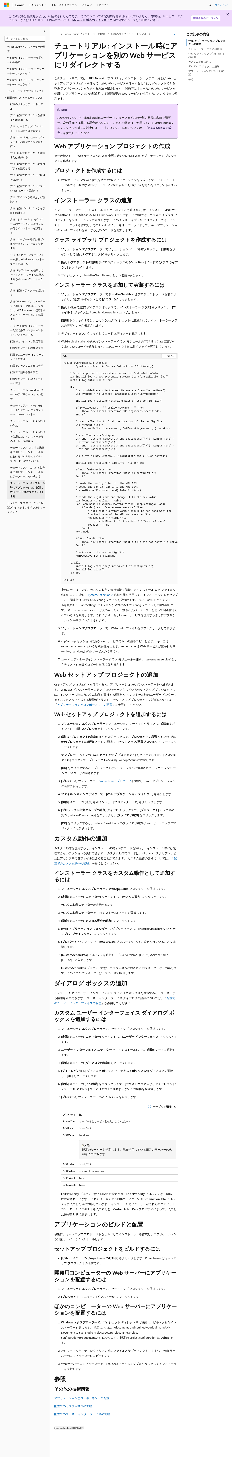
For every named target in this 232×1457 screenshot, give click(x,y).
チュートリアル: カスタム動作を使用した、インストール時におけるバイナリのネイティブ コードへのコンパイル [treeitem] (27, 454)
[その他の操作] (174, 34)
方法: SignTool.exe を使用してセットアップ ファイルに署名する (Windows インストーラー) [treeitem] (27, 277)
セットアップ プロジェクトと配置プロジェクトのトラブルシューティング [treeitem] (26, 507)
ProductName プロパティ (114, 781)
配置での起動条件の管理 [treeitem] (24, 372)
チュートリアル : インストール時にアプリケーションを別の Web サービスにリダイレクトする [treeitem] (27, 489)
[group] (119, 471)
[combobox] (24, 39)
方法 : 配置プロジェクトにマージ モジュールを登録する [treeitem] (27, 188)
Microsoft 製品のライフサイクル (93, 20)
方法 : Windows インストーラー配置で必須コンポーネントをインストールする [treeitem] (26, 330)
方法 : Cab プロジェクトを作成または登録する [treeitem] (27, 155)
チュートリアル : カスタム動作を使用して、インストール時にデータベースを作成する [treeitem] (27, 472)
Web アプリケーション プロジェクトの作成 (206, 42)
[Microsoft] (6, 5)
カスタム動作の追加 (199, 61)
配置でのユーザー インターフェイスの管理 (82, 1414)
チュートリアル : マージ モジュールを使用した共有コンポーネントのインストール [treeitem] (26, 410)
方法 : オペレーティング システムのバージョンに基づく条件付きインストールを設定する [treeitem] (26, 226)
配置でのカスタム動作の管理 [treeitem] (26, 365)
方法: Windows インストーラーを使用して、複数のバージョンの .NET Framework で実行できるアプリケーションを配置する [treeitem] (27, 310)
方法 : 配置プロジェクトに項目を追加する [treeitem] (27, 177)
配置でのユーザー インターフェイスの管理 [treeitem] (27, 357)
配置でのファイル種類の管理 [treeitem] (26, 348)
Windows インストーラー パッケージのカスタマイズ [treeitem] (25, 71)
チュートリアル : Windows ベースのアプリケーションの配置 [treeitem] (26, 394)
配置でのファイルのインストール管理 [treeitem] (26, 381)
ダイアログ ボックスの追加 (203, 66)
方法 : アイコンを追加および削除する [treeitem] (27, 199)
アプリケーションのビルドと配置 (206, 72)
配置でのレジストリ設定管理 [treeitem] (26, 341)
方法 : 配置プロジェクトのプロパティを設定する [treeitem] (27, 166)
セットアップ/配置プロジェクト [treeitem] (25, 91)
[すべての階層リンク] (57, 34)
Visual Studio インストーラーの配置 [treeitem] (26, 49)
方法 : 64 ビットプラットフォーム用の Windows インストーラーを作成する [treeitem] (27, 259)
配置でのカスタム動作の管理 (73, 1406)
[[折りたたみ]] (44, 31)
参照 (190, 79)
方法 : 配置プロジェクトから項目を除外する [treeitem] (27, 211)
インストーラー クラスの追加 (205, 48)
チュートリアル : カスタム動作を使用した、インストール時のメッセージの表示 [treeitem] (27, 436)
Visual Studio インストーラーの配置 (85, 34)
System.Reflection (99, 595)
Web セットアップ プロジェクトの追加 (206, 55)
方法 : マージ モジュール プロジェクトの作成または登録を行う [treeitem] (27, 142)
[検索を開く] (210, 5)
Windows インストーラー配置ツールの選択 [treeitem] (25, 60)
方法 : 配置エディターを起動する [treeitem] (27, 293)
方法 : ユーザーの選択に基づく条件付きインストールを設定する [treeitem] (27, 244)
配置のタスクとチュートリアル (129, 34)
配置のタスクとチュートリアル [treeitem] (26, 106)
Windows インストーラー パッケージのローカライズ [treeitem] (25, 82)
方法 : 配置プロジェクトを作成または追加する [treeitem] (27, 117)
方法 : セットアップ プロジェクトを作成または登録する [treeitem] (26, 128)
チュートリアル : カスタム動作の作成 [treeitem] (27, 423)
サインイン (221, 4)
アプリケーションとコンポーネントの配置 (84, 705)
